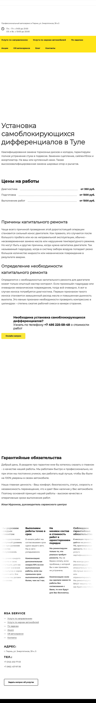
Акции (10, 630)
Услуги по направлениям (19, 618)
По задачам (77, 40)
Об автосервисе (21, 48)
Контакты (50, 48)
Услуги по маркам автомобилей (49, 40)
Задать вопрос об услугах (21, 682)
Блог (37, 48)
